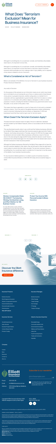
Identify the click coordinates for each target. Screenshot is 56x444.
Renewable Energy (35, 325)
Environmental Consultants (37, 330)
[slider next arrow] (30, 244)
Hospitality (33, 341)
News (3, 355)
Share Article (28, 175)
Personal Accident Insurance (8, 309)
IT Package (33, 309)
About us (4, 362)
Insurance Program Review (8, 330)
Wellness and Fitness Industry (38, 332)
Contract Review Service (8, 332)
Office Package (34, 303)
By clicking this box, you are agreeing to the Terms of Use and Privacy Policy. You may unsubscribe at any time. (42, 387)
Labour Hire (34, 335)
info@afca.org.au (8, 437)
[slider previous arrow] (26, 244)
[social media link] (30, 406)
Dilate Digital (20, 403)
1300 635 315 (12, 384)
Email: (3, 386)
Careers (4, 353)
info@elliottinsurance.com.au (16, 386)
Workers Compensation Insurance (10, 305)
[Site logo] (11, 377)
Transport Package (35, 312)
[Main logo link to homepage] (7, 5)
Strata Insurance (6, 312)
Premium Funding (6, 335)
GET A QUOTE (4, 268)
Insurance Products (7, 295)
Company (4, 348)
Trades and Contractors (37, 339)
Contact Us (4, 360)
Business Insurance (6, 300)
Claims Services (5, 328)
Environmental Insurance (8, 307)
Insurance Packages (36, 295)
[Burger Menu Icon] (52, 4)
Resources (4, 357)
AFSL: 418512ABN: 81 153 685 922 (34, 403)
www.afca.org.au (9, 438)
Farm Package (34, 307)
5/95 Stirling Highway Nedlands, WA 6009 (17, 390)
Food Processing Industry (37, 337)
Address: (4, 389)
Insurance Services (7, 320)
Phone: (4, 384)
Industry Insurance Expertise (39, 320)
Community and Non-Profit (37, 328)
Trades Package (35, 305)
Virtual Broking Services (7, 325)
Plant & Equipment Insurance (8, 303)
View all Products (7, 314)
